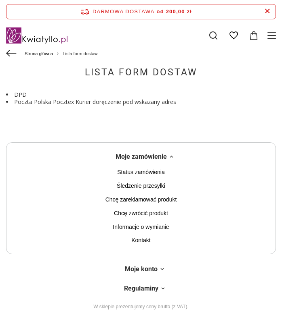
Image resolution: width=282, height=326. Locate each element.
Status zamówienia (141, 172)
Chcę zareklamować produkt (141, 199)
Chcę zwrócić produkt (141, 213)
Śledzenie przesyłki (141, 186)
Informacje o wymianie (141, 227)
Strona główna (39, 53)
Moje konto (141, 269)
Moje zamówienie (141, 156)
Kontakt (140, 240)
